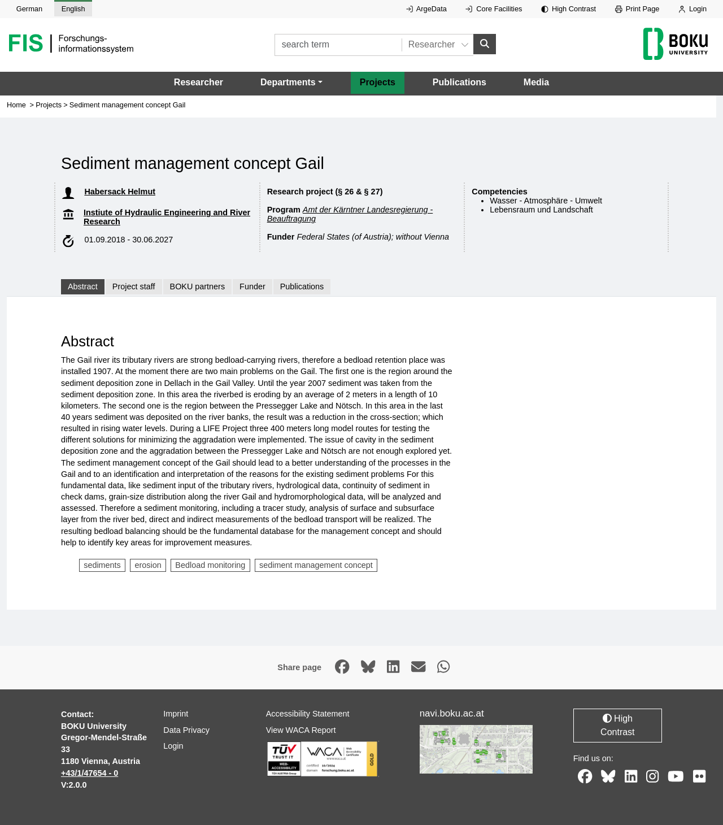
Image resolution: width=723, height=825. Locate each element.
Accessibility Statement (308, 713)
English (73, 9)
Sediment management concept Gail (127, 105)
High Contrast (568, 9)
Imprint (175, 713)
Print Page (637, 9)
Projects (377, 83)
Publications (459, 83)
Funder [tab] (252, 287)
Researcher (198, 83)
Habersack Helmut (119, 191)
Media (536, 83)
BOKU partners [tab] (197, 287)
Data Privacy (186, 730)
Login (692, 9)
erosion (147, 565)
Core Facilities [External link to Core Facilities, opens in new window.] (493, 9)
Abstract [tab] (83, 287)
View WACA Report (301, 730)
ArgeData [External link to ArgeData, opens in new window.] (426, 9)
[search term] (338, 45)
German (29, 9)
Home (16, 105)
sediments (102, 565)
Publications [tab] (302, 287)
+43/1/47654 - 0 (89, 773)
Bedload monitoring (210, 565)
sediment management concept (316, 565)
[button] (291, 83)
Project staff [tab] (133, 287)
